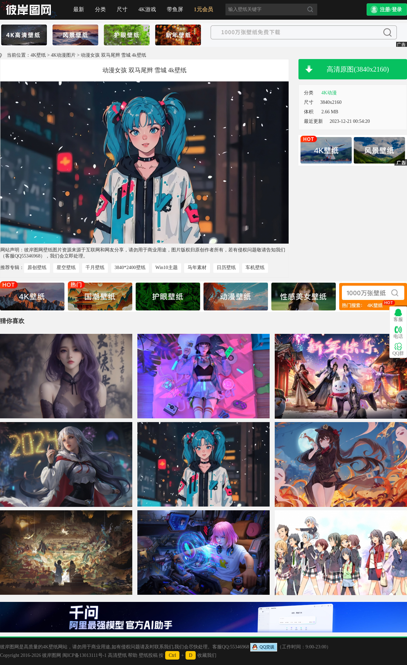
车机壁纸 (255, 267)
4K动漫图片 (63, 55)
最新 (78, 9)
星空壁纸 (66, 267)
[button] (387, 9)
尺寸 (122, 9)
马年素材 (197, 267)
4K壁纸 (38, 55)
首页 (29, 10)
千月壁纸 (94, 267)
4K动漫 (329, 92)
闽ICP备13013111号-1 (84, 655)
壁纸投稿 (148, 655)
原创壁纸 (36, 267)
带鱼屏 (175, 9)
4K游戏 (147, 9)
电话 (398, 332)
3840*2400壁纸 (130, 267)
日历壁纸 (226, 267)
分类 (100, 9)
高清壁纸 (117, 655)
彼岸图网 (51, 655)
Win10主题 (166, 267)
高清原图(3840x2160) (358, 69)
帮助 (132, 655)
